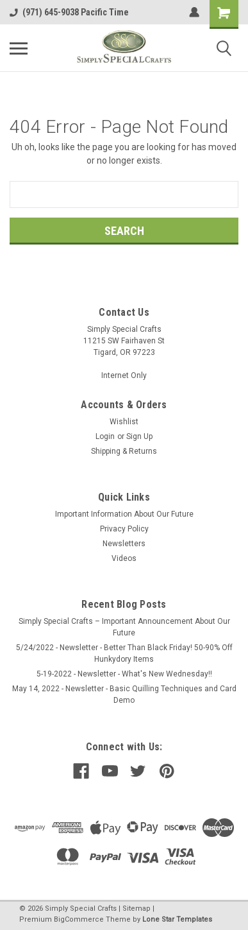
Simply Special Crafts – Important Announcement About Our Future (124, 627)
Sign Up (139, 436)
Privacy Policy (124, 528)
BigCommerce (79, 919)
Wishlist (124, 421)
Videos (124, 558)
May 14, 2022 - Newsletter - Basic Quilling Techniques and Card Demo (124, 694)
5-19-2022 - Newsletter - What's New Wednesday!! (124, 673)
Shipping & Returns (124, 451)
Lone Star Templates (177, 919)
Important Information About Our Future (124, 514)
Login (105, 436)
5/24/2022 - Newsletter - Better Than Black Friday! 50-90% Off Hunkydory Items (124, 653)
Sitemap (136, 908)
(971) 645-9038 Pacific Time (69, 12)
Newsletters (124, 543)
